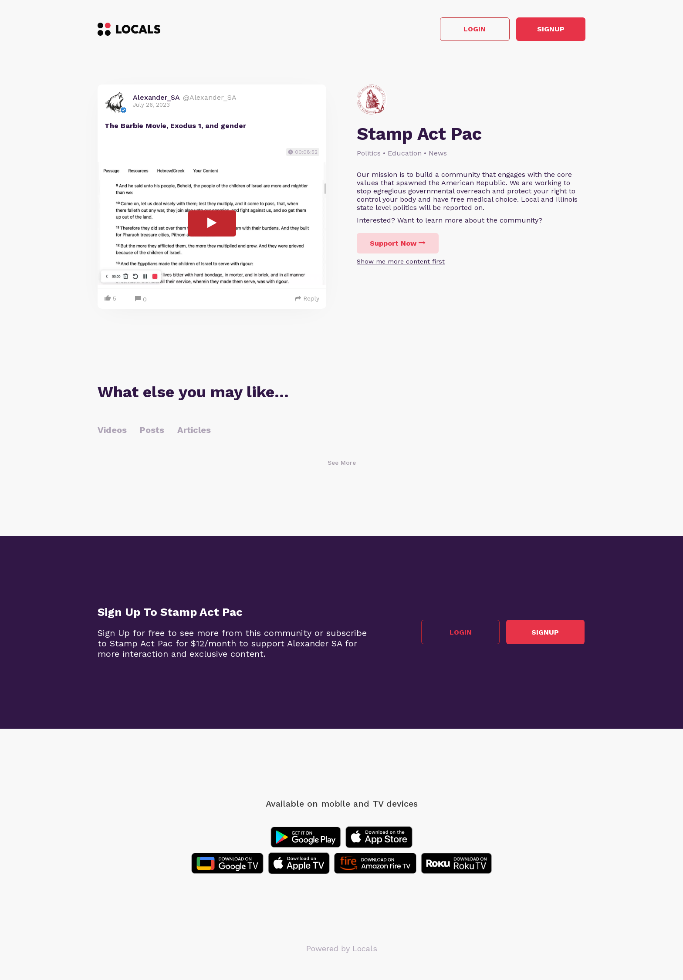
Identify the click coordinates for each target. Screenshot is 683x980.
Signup (546, 30)
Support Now (398, 244)
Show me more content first (401, 262)
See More (342, 463)
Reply (307, 299)
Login (461, 30)
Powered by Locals (341, 949)
